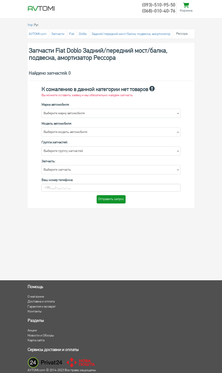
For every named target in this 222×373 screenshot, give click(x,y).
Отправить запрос (111, 199)
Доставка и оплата (41, 301)
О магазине (36, 297)
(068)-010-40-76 (158, 11)
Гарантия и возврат (42, 306)
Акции (32, 330)
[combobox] (111, 113)
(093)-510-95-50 (158, 5)
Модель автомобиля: (56, 124)
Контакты (34, 311)
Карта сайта (36, 340)
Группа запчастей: (54, 142)
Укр (30, 25)
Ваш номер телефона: (57, 180)
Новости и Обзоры (41, 335)
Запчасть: (48, 161)
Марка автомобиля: (55, 105)
